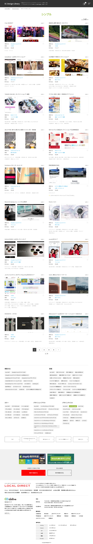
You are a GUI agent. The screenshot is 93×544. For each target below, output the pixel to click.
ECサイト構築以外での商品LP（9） (33, 389)
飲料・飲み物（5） (53, 375)
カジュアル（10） (66, 409)
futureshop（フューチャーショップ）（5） (14, 383)
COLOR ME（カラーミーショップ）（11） (13, 381)
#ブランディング (52, 192)
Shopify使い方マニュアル (36, 492)
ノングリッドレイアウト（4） (39, 415)
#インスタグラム (66, 87)
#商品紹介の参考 (73, 86)
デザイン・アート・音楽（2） (55, 389)
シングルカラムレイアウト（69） (47, 406)
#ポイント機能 (7, 305)
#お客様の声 (51, 123)
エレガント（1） (84, 412)
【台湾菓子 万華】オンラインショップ (59, 57)
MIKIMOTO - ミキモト (11, 314)
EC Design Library (12, 4)
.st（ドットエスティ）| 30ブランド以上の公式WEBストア (19, 275)
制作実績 (36, 490)
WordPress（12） (27, 386)
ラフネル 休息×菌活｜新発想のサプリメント (61, 94)
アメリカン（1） (66, 423)
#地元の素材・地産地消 (66, 50)
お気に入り (80, 439)
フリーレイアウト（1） (38, 433)
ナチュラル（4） (66, 415)
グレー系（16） (17, 409)
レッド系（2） (24, 412)
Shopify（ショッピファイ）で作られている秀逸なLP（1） (17, 375)
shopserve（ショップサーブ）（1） (29, 378)
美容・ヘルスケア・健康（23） (65, 395)
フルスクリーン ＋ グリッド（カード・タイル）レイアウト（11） (45, 426)
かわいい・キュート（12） (76, 415)
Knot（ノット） (52, 202)
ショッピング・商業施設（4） (55, 386)
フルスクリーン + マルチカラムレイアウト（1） (43, 423)
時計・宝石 (57, 224)
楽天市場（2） (8, 386)
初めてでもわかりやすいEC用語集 (12, 492)
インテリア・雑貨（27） (54, 381)
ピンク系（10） (8, 415)
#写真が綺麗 (51, 50)
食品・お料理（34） (79, 372)
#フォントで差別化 (68, 121)
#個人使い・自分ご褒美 (15, 84)
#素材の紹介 (66, 86)
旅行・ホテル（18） (60, 372)
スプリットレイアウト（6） (52, 415)
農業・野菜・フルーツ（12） (64, 375)
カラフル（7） (16, 417)
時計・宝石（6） (53, 383)
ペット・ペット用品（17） (74, 381)
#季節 (28, 302)
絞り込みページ (46, 439)
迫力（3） (72, 420)
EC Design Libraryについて (29, 439)
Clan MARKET (9, 23)
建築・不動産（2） (53, 395)
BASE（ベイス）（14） (28, 381)
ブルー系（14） (8, 412)
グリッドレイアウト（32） (54, 409)
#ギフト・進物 (71, 84)
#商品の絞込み (14, 307)
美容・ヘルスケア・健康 (60, 117)
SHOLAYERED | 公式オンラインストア (15, 239)
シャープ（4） (65, 412)
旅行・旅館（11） (69, 372)
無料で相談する (33, 473)
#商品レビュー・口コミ (59, 123)
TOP (12, 439)
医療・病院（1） (61, 392)
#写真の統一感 (58, 50)
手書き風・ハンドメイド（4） (76, 417)
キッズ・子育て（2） (62, 383)
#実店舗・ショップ (24, 84)
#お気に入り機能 (32, 84)
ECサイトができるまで (14, 490)
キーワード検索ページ (63, 439)
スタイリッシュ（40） (76, 409)
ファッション (13, 224)
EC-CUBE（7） (28, 383)
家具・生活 (13, 79)
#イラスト (6, 50)
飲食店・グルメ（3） (67, 378)
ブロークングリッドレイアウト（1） (41, 412)
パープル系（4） (17, 415)
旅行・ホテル (57, 79)
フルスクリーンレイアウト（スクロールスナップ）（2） (45, 417)
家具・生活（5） (76, 378)
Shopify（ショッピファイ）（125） (19, 372)
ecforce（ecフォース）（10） (11, 389)
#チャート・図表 (7, 307)
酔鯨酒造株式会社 (54, 165)
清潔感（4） (65, 420)
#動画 (25, 302)
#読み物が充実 (7, 121)
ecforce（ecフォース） (59, 115)
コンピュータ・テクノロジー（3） (75, 383)
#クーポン (12, 86)
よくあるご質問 (56, 490)
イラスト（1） (65, 417)
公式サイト (7, 513)
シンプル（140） (73, 406)
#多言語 (73, 50)
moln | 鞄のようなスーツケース (57, 275)
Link (42, 23)
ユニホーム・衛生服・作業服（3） (79, 389)
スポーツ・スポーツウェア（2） (70, 386)
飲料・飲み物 (13, 152)
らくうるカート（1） (17, 386)
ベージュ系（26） (25, 406)
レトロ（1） (84, 420)
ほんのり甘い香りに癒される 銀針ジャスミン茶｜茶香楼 (20, 130)
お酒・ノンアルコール (59, 188)
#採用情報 (34, 305)
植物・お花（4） (64, 381)
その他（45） (21, 389)
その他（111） (48, 433)
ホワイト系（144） (15, 406)
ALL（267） (7, 372)
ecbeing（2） (35, 383)
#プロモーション (15, 341)
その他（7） (52, 398)
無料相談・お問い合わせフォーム (68, 490)
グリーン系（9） (17, 412)
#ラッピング (7, 86)
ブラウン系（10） (25, 409)
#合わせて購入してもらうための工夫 (55, 86)
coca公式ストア (53, 239)
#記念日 (76, 229)
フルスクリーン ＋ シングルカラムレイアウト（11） (44, 420)
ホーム (6, 490)
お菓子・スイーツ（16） (77, 375)
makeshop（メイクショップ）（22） (12, 378)
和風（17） (78, 420)
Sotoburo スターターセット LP (13, 165)
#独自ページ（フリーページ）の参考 (55, 87)
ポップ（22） (80, 406)
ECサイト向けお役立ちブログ (45, 490)
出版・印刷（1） (53, 392)
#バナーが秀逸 (71, 266)
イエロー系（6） (25, 415)
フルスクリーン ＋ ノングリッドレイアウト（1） (43, 430)
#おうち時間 (51, 157)
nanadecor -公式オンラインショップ (15, 57)
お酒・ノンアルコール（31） (55, 378)
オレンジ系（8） (8, 417)
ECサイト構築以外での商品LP (61, 186)
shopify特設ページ (25, 492)
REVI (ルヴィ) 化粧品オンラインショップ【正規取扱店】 (64, 130)
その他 (12, 46)
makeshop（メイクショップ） (17, 77)
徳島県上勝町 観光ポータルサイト (58, 23)
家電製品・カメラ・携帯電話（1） (73, 392)
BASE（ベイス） (14, 115)
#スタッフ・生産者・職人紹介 (25, 305)
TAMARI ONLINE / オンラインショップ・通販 (17, 94)
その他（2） (23, 417)
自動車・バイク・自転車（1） (79, 395)
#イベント (11, 50)
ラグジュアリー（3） (75, 412)
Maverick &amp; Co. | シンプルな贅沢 (16, 202)
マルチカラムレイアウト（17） (40, 409)
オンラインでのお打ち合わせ (26, 490)
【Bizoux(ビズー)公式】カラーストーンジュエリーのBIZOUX (65, 314)
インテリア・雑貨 (14, 117)
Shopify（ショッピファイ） (16, 44)
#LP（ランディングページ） (53, 121)
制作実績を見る (59, 473)
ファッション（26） (66, 389)
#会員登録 (38, 84)
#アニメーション (65, 84)
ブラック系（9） (8, 409)
